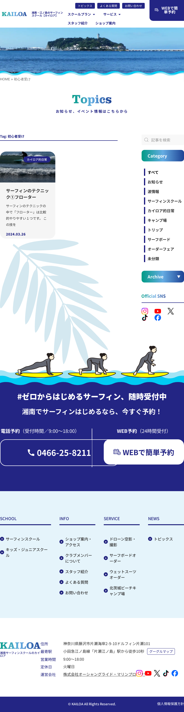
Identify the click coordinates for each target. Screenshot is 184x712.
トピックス (163, 539)
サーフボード (159, 239)
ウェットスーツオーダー (122, 574)
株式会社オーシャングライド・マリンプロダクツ (105, 674)
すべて (153, 172)
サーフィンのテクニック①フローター (27, 193)
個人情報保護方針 (170, 703)
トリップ (155, 230)
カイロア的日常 (161, 210)
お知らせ (155, 182)
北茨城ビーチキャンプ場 (122, 590)
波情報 (153, 191)
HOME (5, 79)
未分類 (153, 258)
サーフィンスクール (165, 201)
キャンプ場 (157, 220)
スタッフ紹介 (76, 571)
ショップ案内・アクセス (78, 541)
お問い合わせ (76, 592)
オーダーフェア (161, 249)
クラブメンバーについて (78, 558)
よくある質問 (76, 582)
